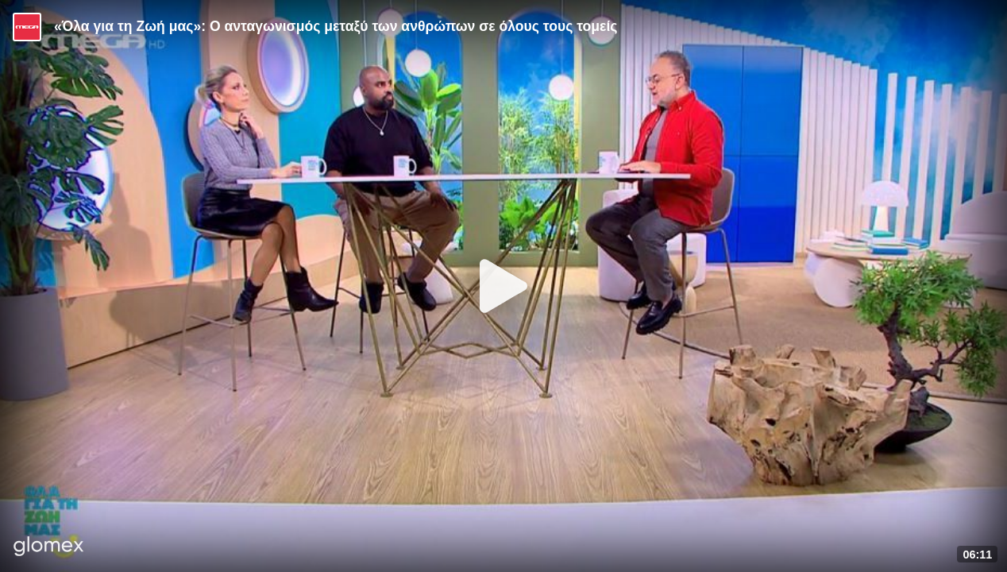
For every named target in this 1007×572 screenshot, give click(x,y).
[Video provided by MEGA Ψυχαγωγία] (27, 27)
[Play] (503, 286)
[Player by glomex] (49, 547)
